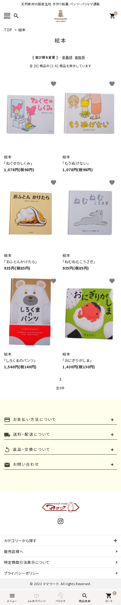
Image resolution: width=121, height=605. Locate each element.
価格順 (80, 57)
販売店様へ (14, 551)
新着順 (67, 57)
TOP (8, 29)
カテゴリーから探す (20, 540)
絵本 (22, 29)
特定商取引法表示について (27, 562)
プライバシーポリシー (22, 573)
